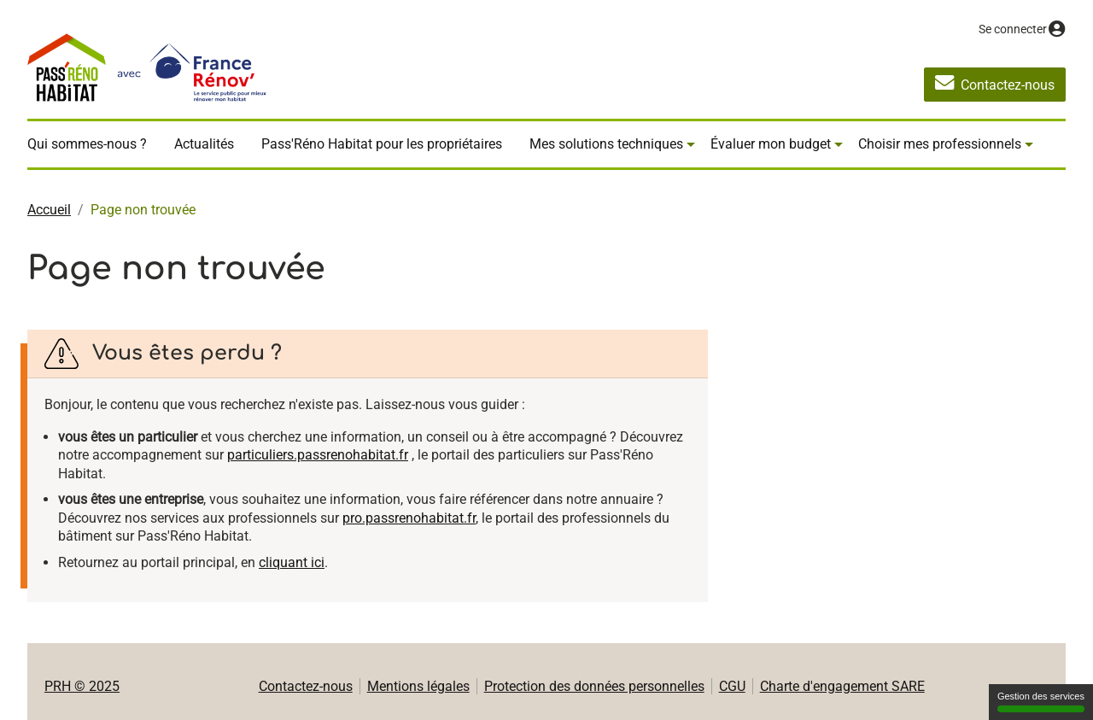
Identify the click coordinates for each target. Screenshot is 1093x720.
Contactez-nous (306, 686)
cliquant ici (291, 562)
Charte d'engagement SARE (842, 686)
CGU (732, 686)
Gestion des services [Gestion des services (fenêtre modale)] (1040, 701)
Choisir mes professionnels (939, 144)
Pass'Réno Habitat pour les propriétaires (381, 144)
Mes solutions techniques (606, 144)
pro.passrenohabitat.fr (409, 518)
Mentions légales (418, 686)
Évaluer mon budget (770, 144)
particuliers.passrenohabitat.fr (317, 455)
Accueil (49, 210)
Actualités (204, 144)
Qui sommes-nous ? (87, 144)
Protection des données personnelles (594, 686)
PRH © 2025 (82, 686)
